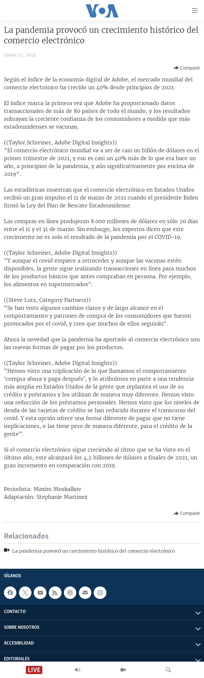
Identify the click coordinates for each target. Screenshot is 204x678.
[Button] (187, 68)
